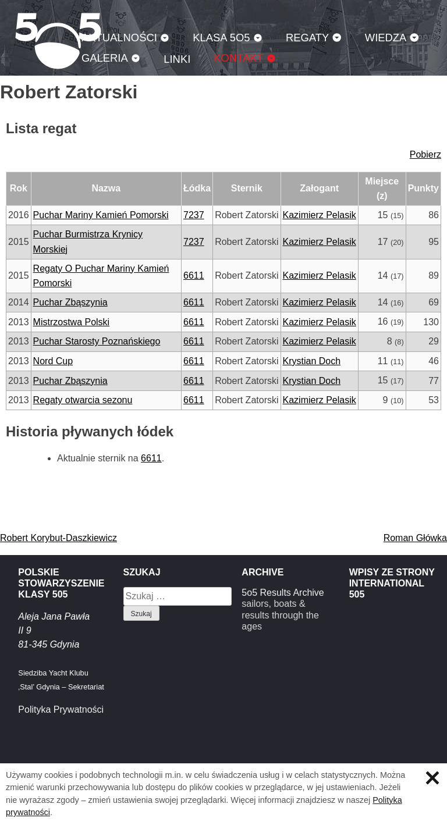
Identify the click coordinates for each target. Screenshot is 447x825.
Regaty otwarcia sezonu (83, 400)
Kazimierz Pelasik (319, 215)
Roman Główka (415, 538)
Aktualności (119, 37)
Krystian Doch (312, 361)
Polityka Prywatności (61, 709)
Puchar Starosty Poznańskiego (97, 341)
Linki (177, 59)
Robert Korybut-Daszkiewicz (58, 538)
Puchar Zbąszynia (70, 302)
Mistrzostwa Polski (71, 322)
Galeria (104, 58)
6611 (193, 275)
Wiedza (386, 37)
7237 (193, 215)
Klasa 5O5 (221, 37)
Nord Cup (53, 361)
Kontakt (239, 58)
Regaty (307, 37)
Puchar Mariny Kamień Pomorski (101, 215)
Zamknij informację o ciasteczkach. (432, 778)
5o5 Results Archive (283, 593)
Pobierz (425, 154)
